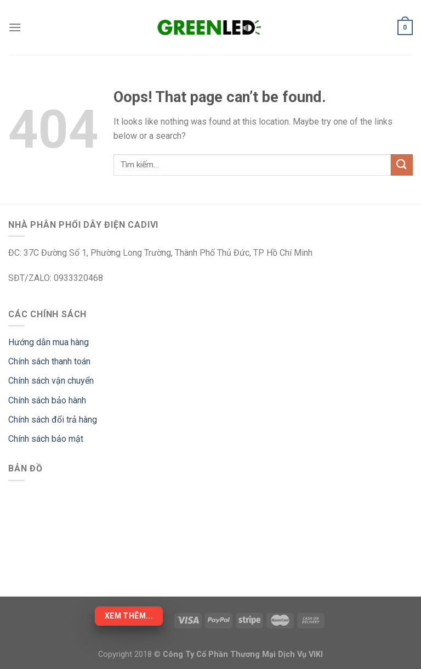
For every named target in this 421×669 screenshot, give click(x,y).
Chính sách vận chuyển (51, 380)
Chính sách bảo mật (45, 439)
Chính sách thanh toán (49, 361)
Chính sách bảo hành (47, 400)
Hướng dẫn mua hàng (48, 342)
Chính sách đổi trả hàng (52, 419)
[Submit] (402, 165)
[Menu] (14, 27)
